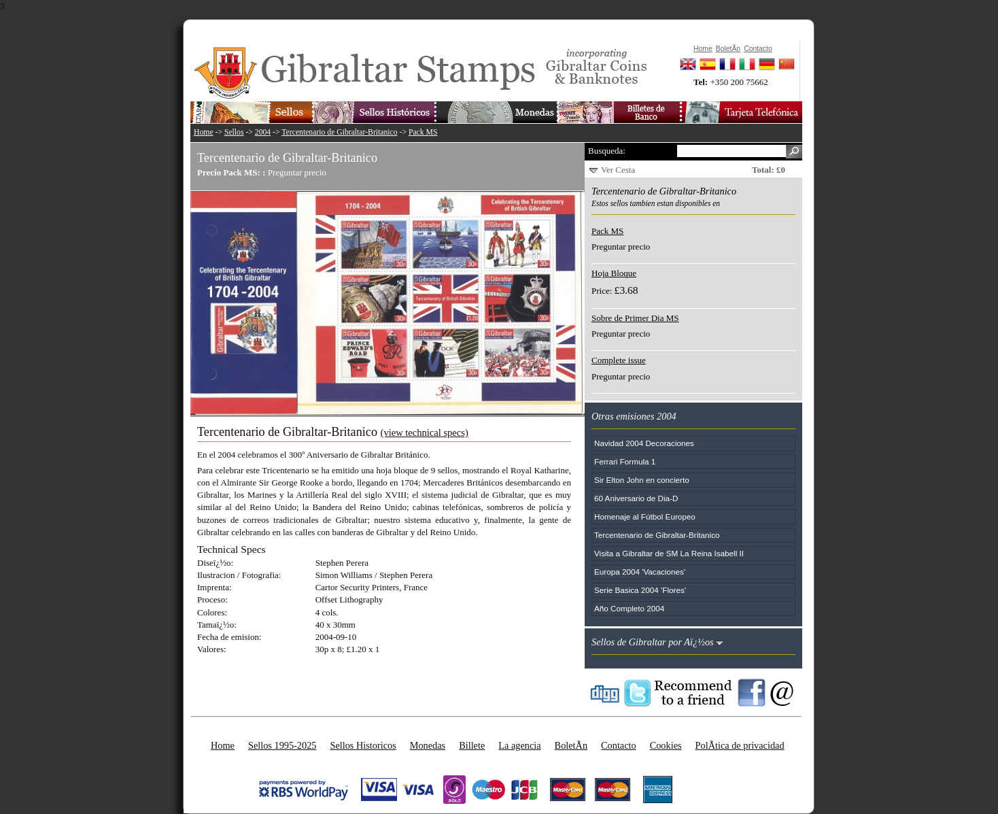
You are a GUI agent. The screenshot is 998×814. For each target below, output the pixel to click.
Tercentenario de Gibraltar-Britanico (339, 132)
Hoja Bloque (613, 273)
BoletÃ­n (571, 745)
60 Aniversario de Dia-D (636, 498)
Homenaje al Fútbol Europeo (644, 516)
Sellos (234, 132)
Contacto (618, 745)
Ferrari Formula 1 (624, 461)
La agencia (519, 745)
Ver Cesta (618, 170)
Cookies (666, 745)
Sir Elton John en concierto (641, 479)
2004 (263, 132)
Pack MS (423, 132)
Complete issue (618, 360)
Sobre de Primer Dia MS (635, 318)
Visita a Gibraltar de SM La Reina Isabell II (669, 553)
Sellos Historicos (363, 745)
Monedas (427, 745)
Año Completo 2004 (629, 608)
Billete (472, 745)
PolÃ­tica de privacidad (740, 745)
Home (203, 132)
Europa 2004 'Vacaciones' (639, 571)
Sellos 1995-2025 (282, 745)
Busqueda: (606, 151)
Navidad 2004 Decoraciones (644, 443)
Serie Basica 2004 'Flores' (640, 590)
